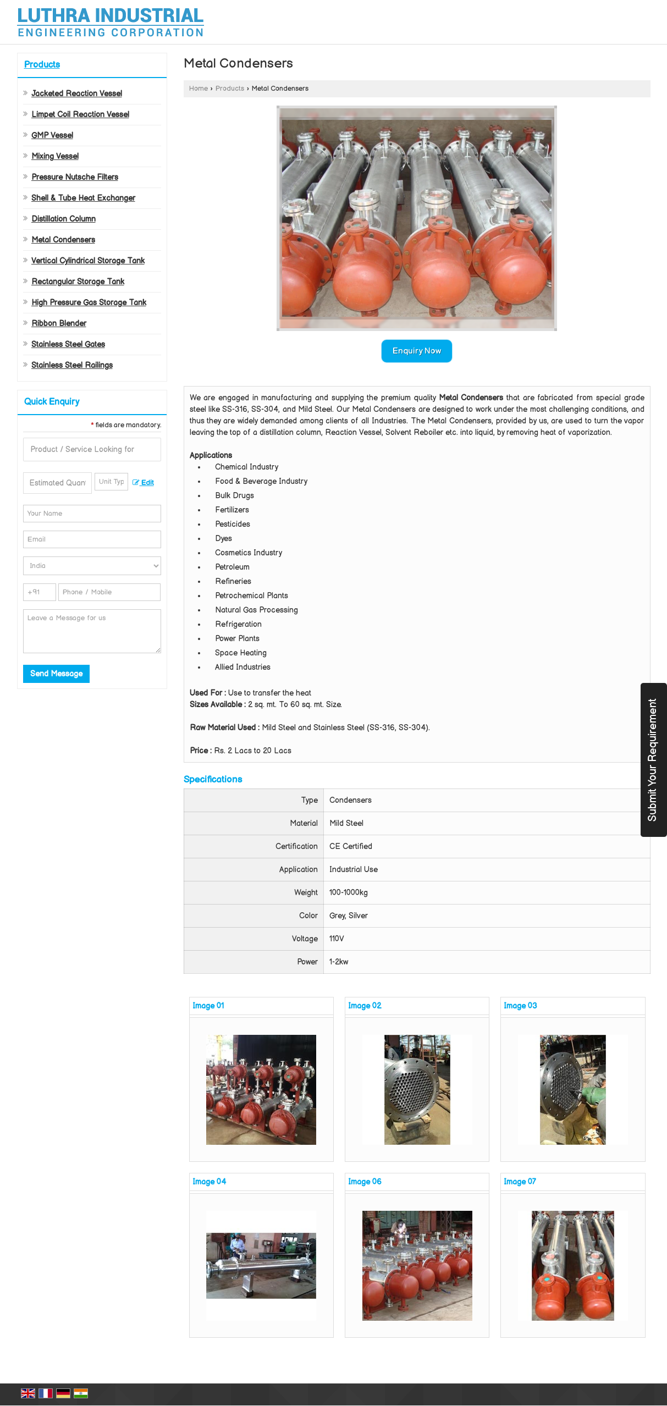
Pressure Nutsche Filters (74, 177)
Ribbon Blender (58, 323)
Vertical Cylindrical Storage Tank (88, 261)
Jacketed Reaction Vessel (76, 93)
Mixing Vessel (55, 156)
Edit (143, 483)
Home (198, 89)
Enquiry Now (417, 351)
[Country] (92, 565)
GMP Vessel (52, 135)
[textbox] (111, 481)
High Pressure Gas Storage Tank (88, 302)
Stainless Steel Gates (68, 344)
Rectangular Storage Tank (77, 281)
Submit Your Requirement (652, 759)
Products (42, 65)
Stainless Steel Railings (72, 365)
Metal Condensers (63, 240)
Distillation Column (63, 219)
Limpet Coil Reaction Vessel (80, 114)
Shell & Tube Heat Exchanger (83, 198)
